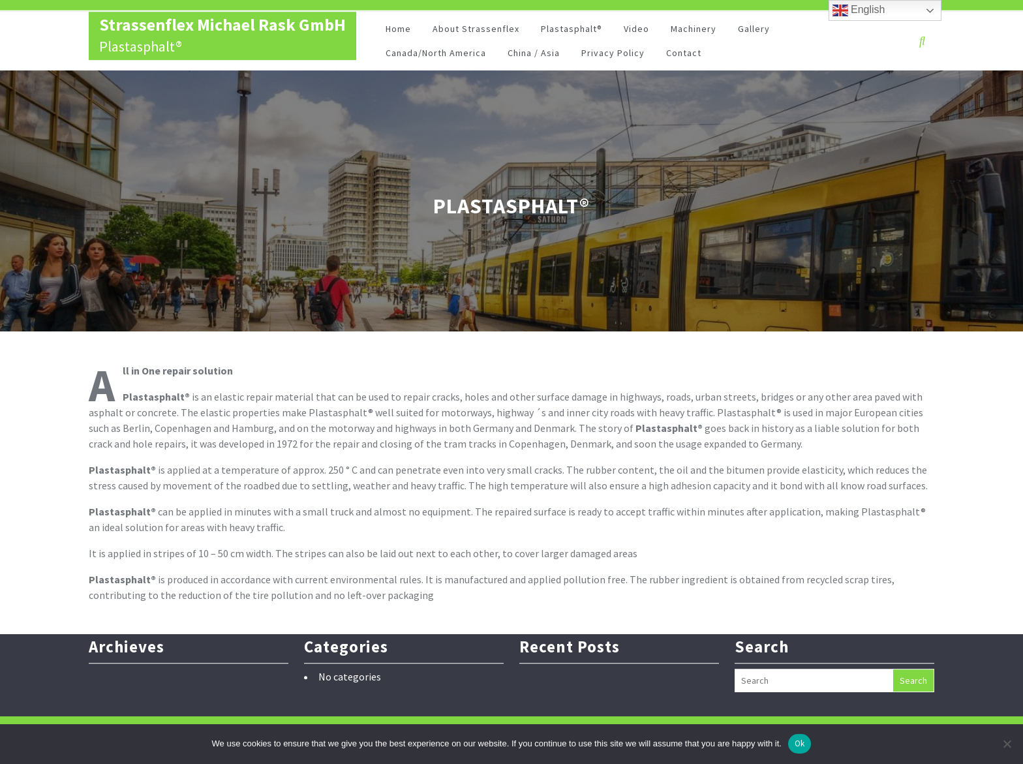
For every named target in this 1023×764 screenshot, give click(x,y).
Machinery (693, 31)
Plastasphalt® (571, 31)
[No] (1006, 743)
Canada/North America (436, 55)
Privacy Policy (613, 55)
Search (913, 667)
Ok (800, 743)
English (858, 10)
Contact (683, 55)
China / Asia (534, 55)
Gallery (754, 31)
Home (398, 31)
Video (636, 31)
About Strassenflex (476, 31)
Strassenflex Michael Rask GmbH (222, 27)
